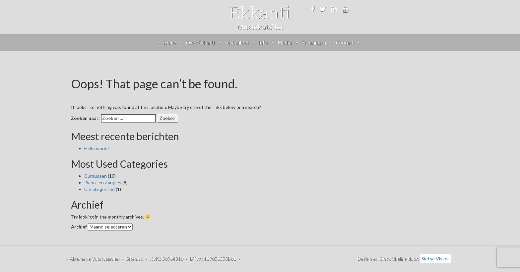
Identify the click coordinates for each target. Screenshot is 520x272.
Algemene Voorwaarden (94, 258)
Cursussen (95, 176)
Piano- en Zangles (102, 182)
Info (263, 42)
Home (169, 42)
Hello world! (96, 148)
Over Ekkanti (200, 42)
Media (285, 42)
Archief (79, 226)
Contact (345, 42)
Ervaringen (313, 42)
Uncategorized (99, 189)
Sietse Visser (435, 258)
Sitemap (134, 258)
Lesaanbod (236, 42)
